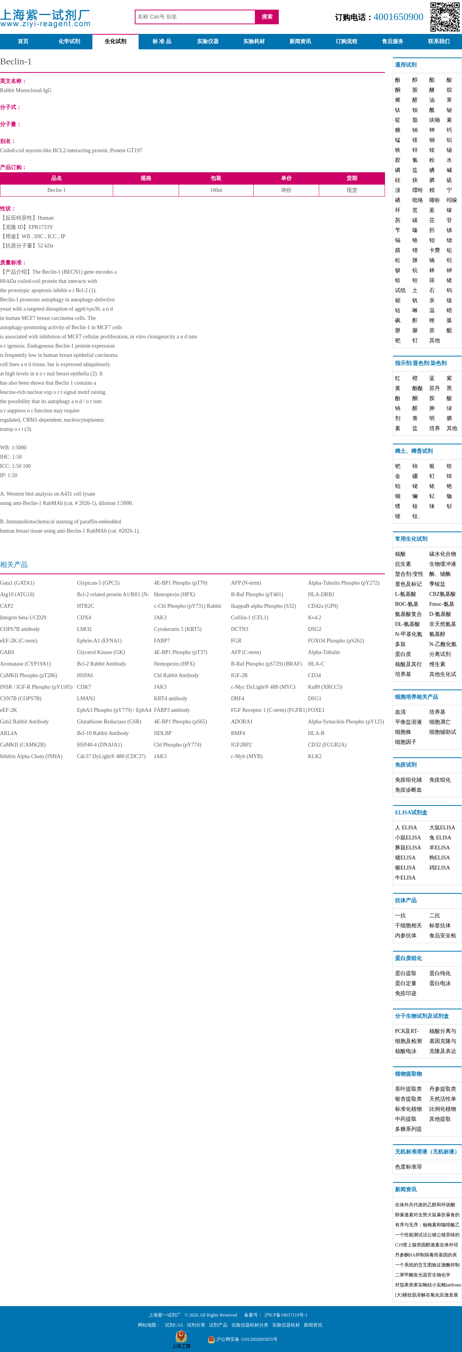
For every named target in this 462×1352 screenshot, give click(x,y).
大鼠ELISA (442, 828)
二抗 (434, 915)
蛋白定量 (406, 983)
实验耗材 (254, 41)
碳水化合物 (442, 554)
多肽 (400, 644)
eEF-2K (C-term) (18, 641)
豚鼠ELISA (408, 848)
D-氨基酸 (440, 614)
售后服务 (392, 41)
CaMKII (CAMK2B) (23, 745)
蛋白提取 (406, 973)
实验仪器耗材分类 (249, 1325)
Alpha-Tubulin (324, 652)
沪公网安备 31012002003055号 (243, 1339)
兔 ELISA (440, 838)
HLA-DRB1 (321, 594)
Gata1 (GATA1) (17, 583)
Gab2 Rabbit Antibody (24, 722)
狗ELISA (439, 858)
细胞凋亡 (440, 722)
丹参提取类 (442, 1089)
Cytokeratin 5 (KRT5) (178, 629)
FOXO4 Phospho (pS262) (336, 641)
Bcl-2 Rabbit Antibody (101, 664)
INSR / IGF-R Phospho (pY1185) (36, 687)
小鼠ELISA (408, 838)
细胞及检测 (408, 1041)
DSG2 (314, 629)
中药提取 (406, 1119)
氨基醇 (437, 634)
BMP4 (238, 733)
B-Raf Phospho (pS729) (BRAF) (266, 664)
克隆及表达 (442, 1051)
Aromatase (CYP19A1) (25, 664)
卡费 (434, 250)
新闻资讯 (300, 41)
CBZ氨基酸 (442, 594)
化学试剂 (69, 41)
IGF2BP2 (241, 745)
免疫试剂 (406, 765)
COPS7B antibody (20, 629)
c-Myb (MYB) (247, 756)
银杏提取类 (408, 1099)
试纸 (400, 290)
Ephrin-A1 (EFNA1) (99, 641)
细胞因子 (406, 742)
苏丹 (434, 388)
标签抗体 (440, 925)
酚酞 (417, 388)
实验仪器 (208, 41)
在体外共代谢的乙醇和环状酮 (425, 1204)
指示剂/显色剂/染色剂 (421, 363)
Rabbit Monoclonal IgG (26, 90)
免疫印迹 (406, 993)
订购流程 (346, 41)
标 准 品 (161, 41)
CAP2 (6, 606)
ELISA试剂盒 (411, 813)
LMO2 (84, 629)
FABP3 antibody (172, 710)
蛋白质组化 (408, 958)
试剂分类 (196, 1325)
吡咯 (417, 200)
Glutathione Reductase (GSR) (109, 722)
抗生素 (403, 564)
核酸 (400, 554)
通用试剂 (406, 65)
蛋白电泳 (440, 983)
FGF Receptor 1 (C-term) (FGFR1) (269, 710)
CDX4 (84, 618)
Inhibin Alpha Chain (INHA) (31, 756)
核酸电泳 (406, 1051)
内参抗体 (406, 935)
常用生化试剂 (411, 539)
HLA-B (316, 733)
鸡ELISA (439, 868)
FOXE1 (316, 710)
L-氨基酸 (405, 594)
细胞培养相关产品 (416, 697)
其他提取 (440, 1119)
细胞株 (403, 732)
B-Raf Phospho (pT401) (257, 594)
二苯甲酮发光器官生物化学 (422, 1275)
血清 (400, 712)
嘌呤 (417, 190)
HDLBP (163, 733)
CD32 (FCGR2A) (327, 745)
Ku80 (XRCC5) (325, 687)
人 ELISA (406, 828)
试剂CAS (174, 1325)
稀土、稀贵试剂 (414, 451)
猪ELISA (405, 858)
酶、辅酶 (440, 574)
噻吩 (434, 200)
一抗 (400, 915)
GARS (7, 652)
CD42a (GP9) (323, 606)
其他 (434, 340)
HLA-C (316, 664)
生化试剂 (115, 41)
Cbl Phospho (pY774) (177, 745)
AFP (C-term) (246, 652)
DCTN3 (239, 629)
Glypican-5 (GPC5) (98, 583)
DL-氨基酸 (407, 624)
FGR (236, 641)
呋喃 (434, 120)
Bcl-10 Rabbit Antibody (103, 733)
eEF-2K (8, 710)
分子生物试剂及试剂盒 (422, 1016)
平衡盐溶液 (408, 722)
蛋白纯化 (440, 973)
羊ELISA (439, 848)
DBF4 (237, 698)
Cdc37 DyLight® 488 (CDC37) (111, 756)
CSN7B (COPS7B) (21, 698)
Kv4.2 (314, 618)
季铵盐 (437, 584)
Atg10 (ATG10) (17, 594)
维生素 (437, 664)
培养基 (403, 674)
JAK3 (160, 618)
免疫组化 (440, 780)
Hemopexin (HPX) (174, 594)
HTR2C (85, 606)
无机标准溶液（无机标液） (427, 1152)
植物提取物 (408, 1074)
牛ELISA (405, 878)
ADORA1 (242, 722)
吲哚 (452, 200)
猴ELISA (405, 868)
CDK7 (84, 687)
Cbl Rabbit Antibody (176, 675)
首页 (23, 41)
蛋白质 (403, 654)
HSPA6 (85, 675)
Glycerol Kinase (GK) (101, 652)
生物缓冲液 (442, 564)
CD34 (314, 675)
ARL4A (8, 733)
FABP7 (162, 641)
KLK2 (315, 756)
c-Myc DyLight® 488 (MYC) (263, 687)
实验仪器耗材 (286, 1325)
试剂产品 (218, 1325)
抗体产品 (406, 900)
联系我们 (439, 41)
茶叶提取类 (408, 1089)
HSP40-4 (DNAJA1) (99, 745)
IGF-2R (239, 675)
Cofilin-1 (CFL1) (249, 618)
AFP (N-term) (246, 583)
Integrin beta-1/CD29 (23, 618)
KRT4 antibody (170, 698)
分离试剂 (440, 654)
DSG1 (314, 698)
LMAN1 (86, 698)
